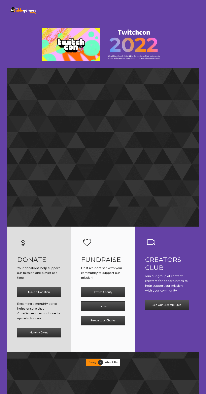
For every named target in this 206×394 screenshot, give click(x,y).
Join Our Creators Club (166, 305)
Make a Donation (39, 292)
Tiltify (103, 306)
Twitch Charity (103, 292)
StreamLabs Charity (102, 320)
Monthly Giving (39, 332)
